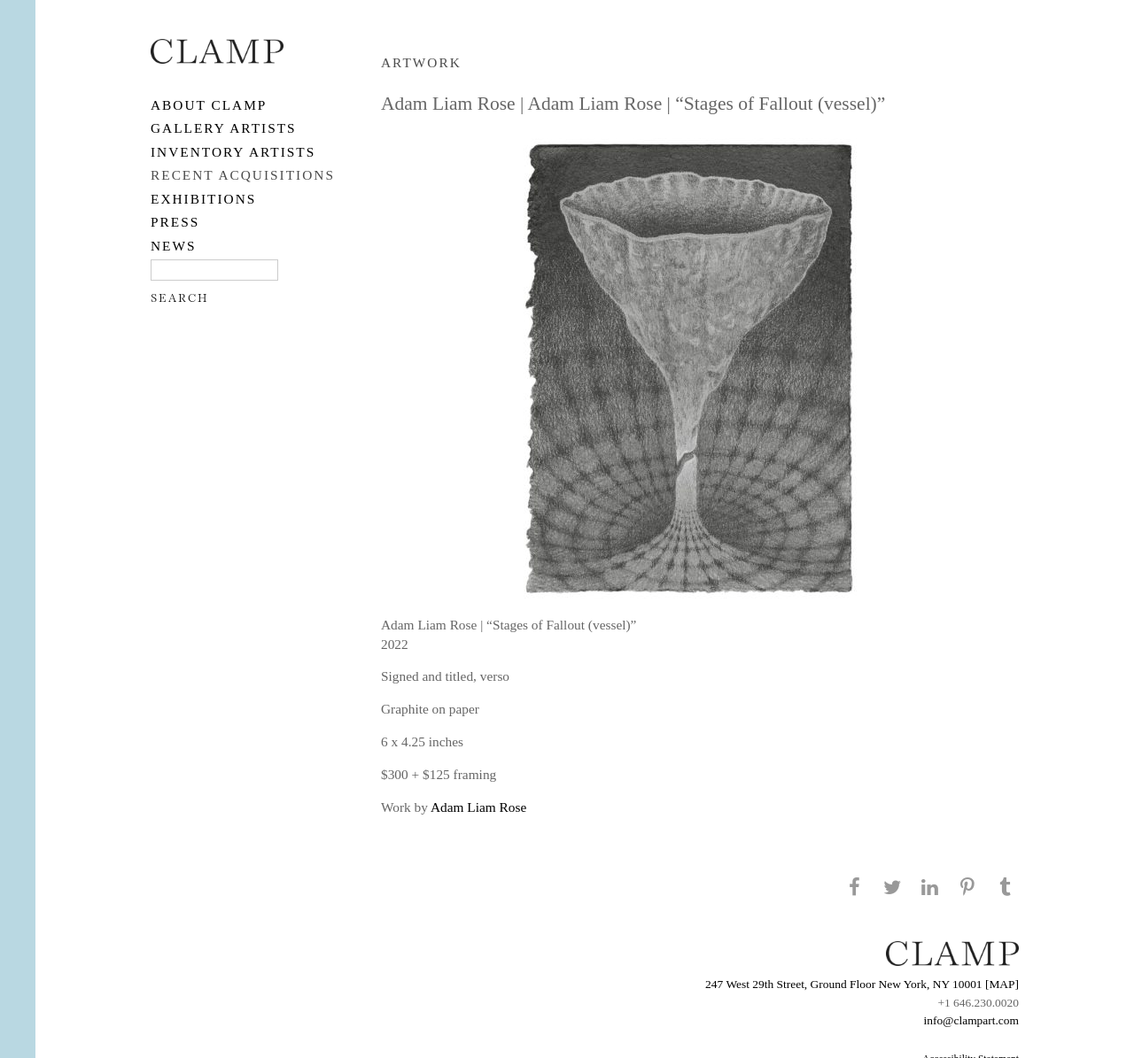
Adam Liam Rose (478, 807)
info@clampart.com (971, 1020)
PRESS (175, 221)
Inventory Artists (233, 151)
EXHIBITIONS (203, 198)
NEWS (174, 245)
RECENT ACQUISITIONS (243, 174)
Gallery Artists (224, 127)
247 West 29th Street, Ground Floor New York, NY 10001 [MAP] (862, 984)
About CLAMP (209, 104)
